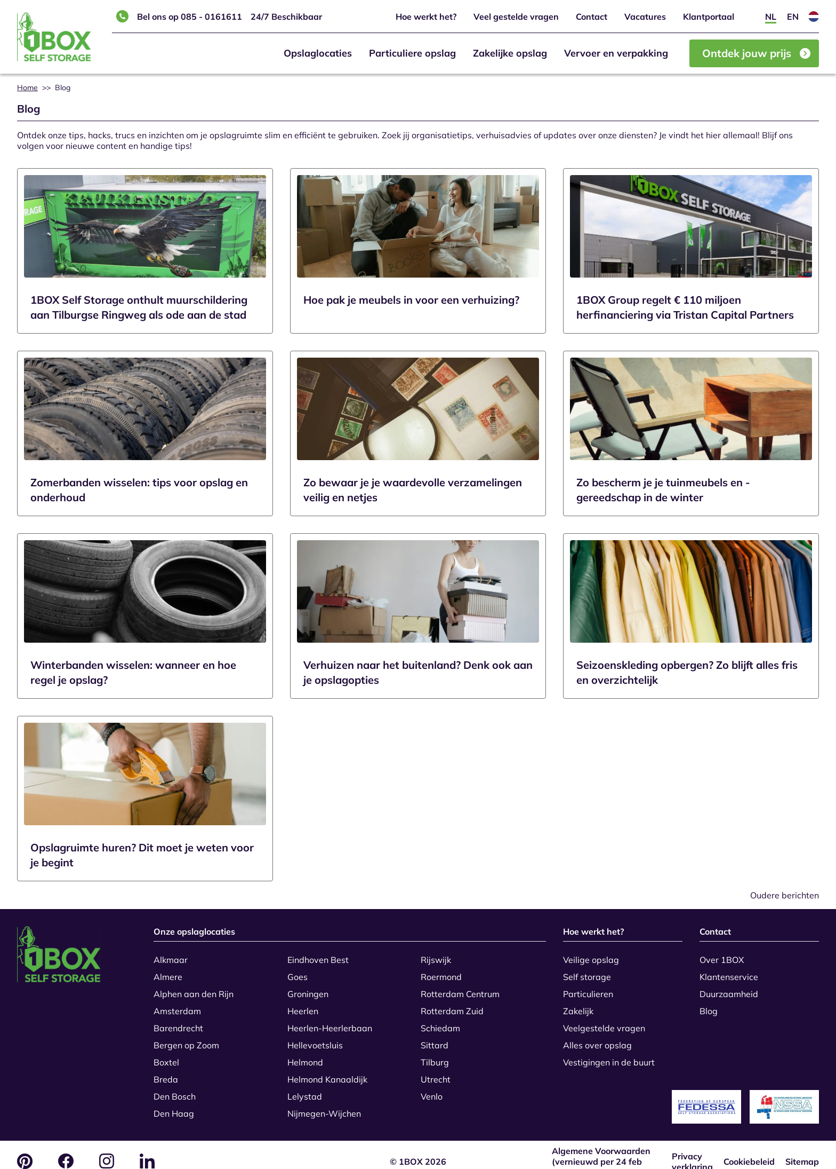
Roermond (441, 970)
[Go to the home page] (76, 954)
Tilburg (435, 1055)
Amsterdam (177, 1004)
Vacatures (645, 16)
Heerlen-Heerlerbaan (329, 1021)
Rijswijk (436, 953)
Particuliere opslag (412, 53)
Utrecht (436, 1073)
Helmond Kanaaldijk (327, 1073)
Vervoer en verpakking (616, 53)
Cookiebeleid (749, 1148)
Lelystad (304, 1090)
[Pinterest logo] (25, 1148)
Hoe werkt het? (426, 16)
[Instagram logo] (106, 1148)
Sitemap (802, 1148)
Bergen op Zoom (186, 1038)
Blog (709, 1004)
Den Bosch (175, 1090)
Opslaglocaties (318, 53)
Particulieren (588, 987)
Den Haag (174, 1107)
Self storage (587, 970)
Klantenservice (729, 970)
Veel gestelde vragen (516, 16)
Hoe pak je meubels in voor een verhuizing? (411, 299)
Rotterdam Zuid (452, 1004)
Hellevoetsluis (315, 1038)
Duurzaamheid (729, 987)
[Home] (54, 37)
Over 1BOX (722, 953)
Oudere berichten (784, 895)
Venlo (432, 1090)
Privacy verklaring (692, 1148)
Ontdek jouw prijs (756, 53)
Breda (166, 1073)
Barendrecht (178, 1021)
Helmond (305, 1055)
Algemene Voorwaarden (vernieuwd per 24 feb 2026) (601, 1149)
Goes (297, 970)
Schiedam (440, 1021)
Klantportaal (708, 16)
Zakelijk (578, 1004)
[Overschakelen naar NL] (771, 16)
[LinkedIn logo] (147, 1148)
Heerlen (302, 1004)
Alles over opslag (597, 1038)
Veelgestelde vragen (604, 1021)
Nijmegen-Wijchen (324, 1107)
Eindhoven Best (318, 953)
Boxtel (166, 1055)
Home (27, 87)
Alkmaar (171, 953)
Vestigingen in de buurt (609, 1055)
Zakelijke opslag (510, 53)
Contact (591, 16)
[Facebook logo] (66, 1148)
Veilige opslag (591, 953)
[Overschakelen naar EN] (793, 16)
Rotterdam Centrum (460, 987)
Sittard (434, 1038)
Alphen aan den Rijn (194, 987)
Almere (168, 970)
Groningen (307, 987)
